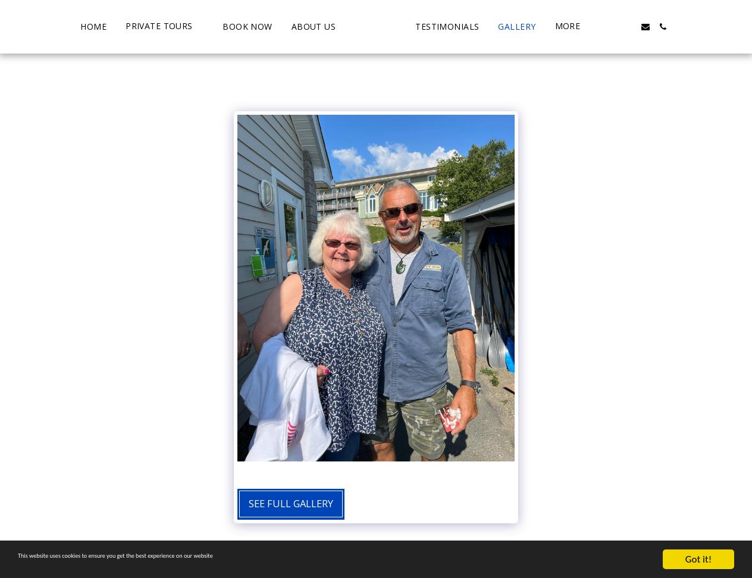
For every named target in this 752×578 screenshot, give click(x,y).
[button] (119, 26)
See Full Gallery (291, 503)
